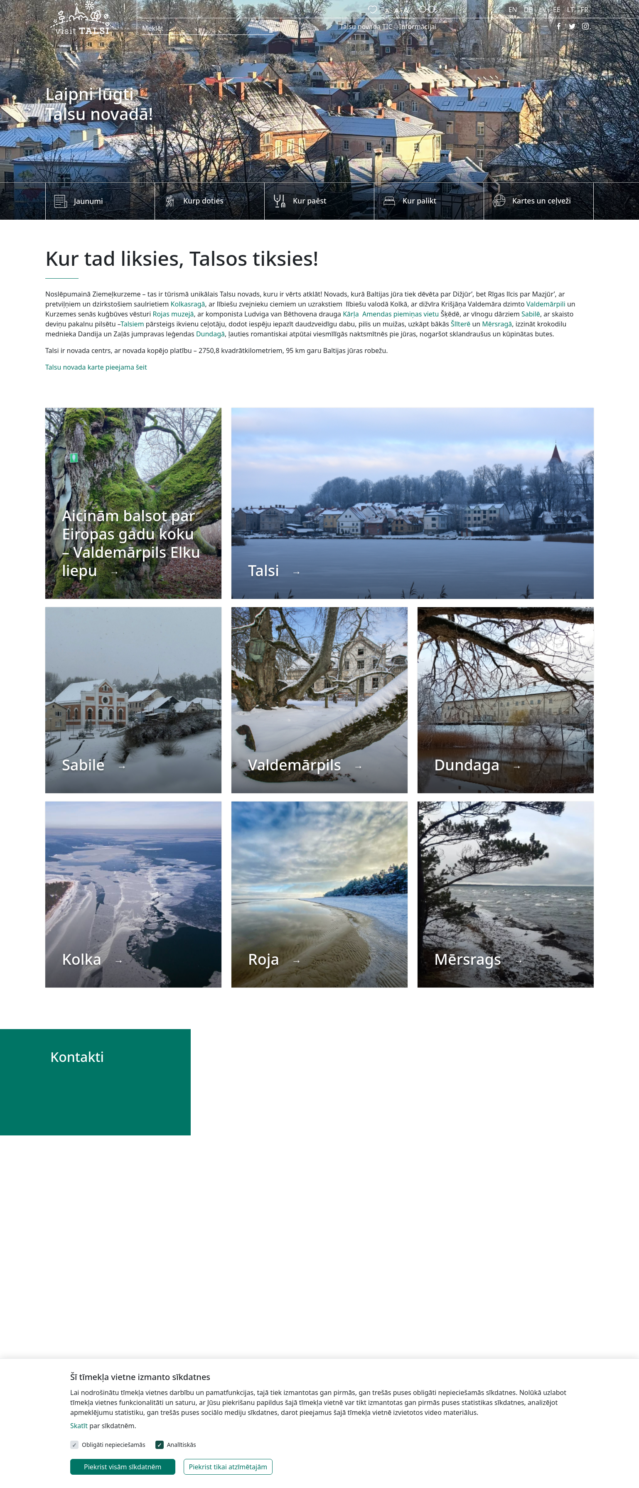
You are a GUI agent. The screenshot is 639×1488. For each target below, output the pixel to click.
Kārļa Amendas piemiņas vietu (391, 314)
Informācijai (418, 26)
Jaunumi (88, 201)
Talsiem (132, 323)
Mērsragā (497, 323)
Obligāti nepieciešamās (113, 1445)
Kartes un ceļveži (541, 201)
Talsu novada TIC (366, 26)
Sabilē (530, 314)
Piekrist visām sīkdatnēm (123, 1466)
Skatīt (79, 1425)
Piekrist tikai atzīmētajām (228, 1466)
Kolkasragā (188, 304)
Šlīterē (460, 323)
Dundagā (210, 333)
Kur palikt (419, 201)
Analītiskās (181, 1445)
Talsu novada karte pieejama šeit (96, 367)
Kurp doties (203, 201)
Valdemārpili (545, 304)
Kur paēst (310, 201)
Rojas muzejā (173, 314)
